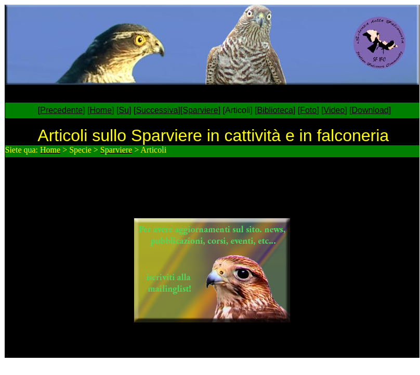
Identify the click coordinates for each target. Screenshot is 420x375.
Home (100, 110)
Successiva (157, 110)
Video (334, 110)
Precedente (61, 110)
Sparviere (200, 110)
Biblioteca (275, 110)
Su (124, 110)
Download (370, 110)
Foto (308, 110)
